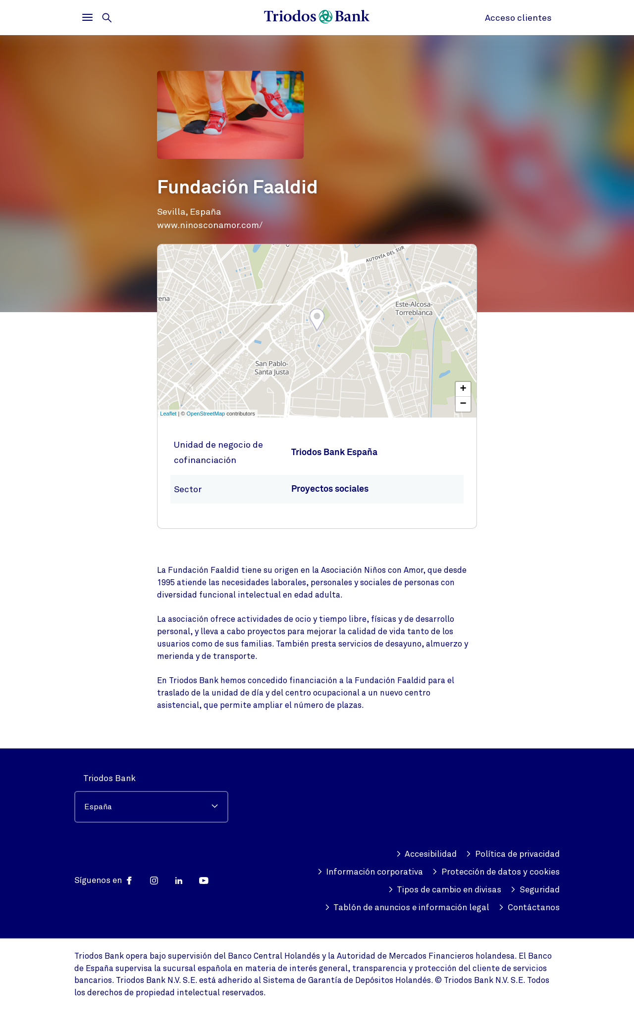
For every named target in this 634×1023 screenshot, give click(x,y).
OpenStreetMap (206, 414)
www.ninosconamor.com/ (210, 225)
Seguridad (535, 890)
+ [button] (463, 389)
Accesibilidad (426, 854)
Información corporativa (370, 872)
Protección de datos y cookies (496, 872)
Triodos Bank (109, 778)
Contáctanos (529, 907)
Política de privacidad (513, 854)
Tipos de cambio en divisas (445, 890)
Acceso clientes (518, 17)
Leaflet (168, 414)
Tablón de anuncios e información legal (407, 907)
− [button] (463, 404)
